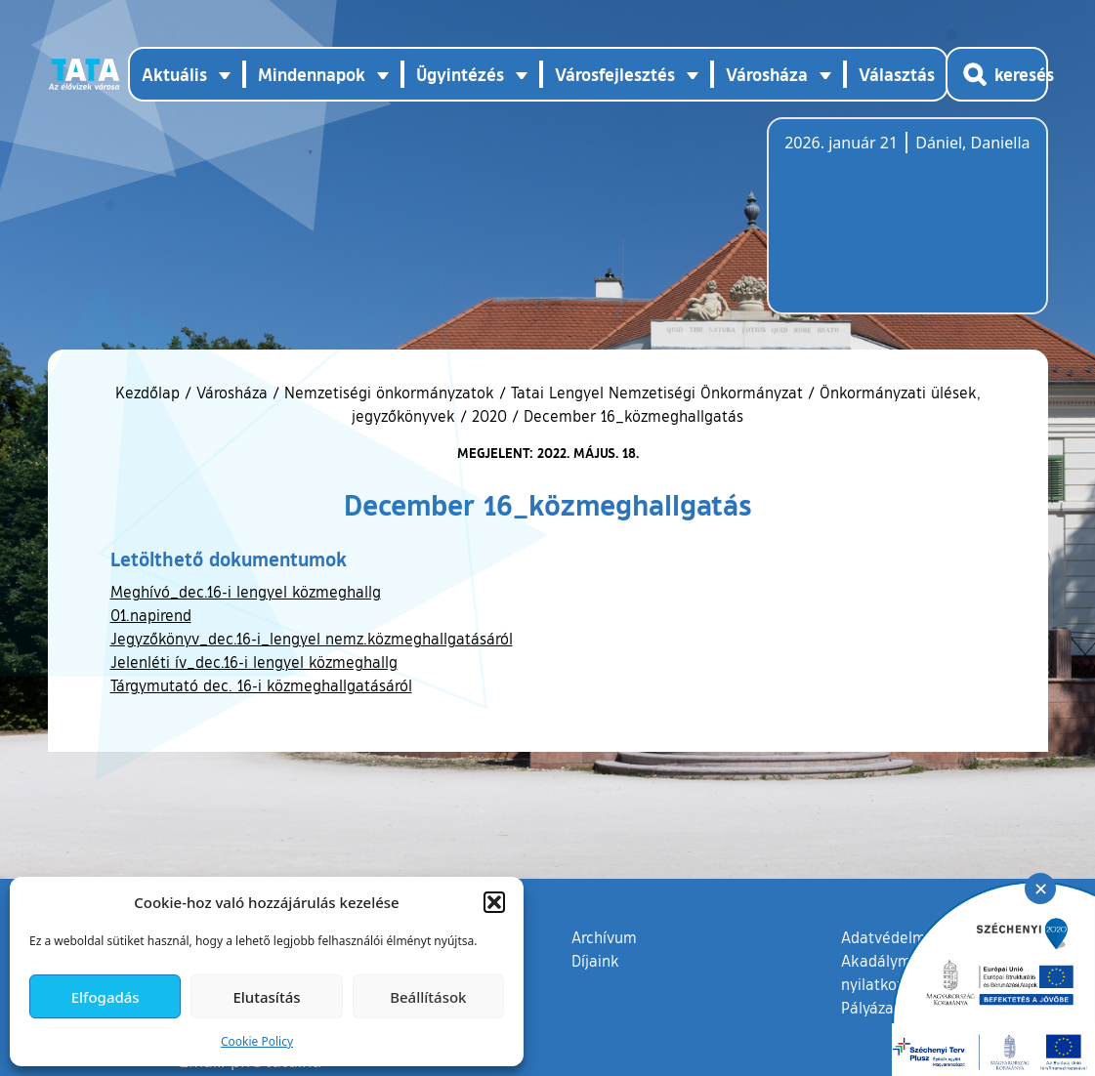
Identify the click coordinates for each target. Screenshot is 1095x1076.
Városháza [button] (767, 74)
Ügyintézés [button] (460, 74)
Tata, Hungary (893, 227)
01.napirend (150, 615)
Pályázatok (879, 1007)
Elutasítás (266, 997)
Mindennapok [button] (311, 74)
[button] (494, 902)
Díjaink (595, 961)
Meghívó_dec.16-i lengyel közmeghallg (245, 591)
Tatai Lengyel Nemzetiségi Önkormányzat (657, 392)
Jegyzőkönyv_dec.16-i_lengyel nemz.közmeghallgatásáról (311, 638)
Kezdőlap (150, 392)
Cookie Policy (257, 1041)
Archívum (604, 936)
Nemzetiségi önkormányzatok (389, 392)
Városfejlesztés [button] (615, 74)
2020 (489, 416)
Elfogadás (105, 997)
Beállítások (428, 997)
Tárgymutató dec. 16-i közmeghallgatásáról (261, 685)
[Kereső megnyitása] (997, 74)
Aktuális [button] (174, 74)
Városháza (232, 392)
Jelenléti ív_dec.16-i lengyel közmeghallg (254, 662)
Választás (897, 74)
